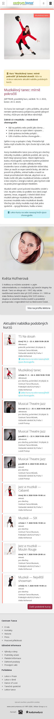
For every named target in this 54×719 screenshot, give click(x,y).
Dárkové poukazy (12, 661)
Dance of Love (11, 683)
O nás (7, 627)
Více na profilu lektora (39, 308)
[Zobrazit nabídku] (3, 3)
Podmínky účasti (11, 655)
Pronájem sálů (10, 665)
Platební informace (12, 658)
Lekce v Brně (10, 679)
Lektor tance (10, 689)
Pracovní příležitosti (13, 640)
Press (6, 637)
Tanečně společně (12, 686)
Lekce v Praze (10, 676)
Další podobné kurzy (40, 606)
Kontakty (8, 630)
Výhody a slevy (10, 651)
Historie (7, 633)
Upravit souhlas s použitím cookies (27, 702)
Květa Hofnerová (15, 278)
